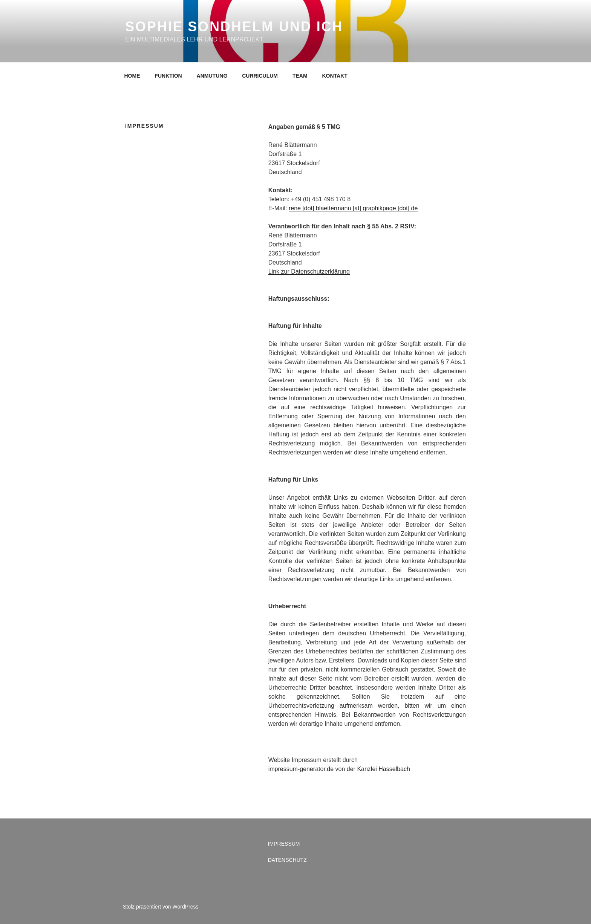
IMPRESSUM (284, 844)
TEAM (300, 76)
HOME (132, 76)
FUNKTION (168, 76)
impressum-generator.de (301, 769)
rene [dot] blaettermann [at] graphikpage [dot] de (353, 208)
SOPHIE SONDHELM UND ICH (234, 26)
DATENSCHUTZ (287, 860)
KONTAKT (335, 76)
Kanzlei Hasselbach (383, 769)
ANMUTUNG (212, 76)
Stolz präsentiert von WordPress (161, 907)
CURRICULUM (260, 76)
